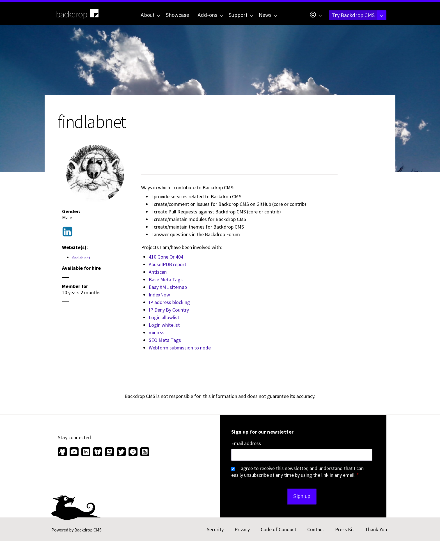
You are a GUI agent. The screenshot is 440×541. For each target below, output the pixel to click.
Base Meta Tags (166, 279)
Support (241, 15)
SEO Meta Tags (165, 340)
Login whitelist (164, 325)
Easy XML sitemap (168, 287)
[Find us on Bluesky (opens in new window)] (98, 452)
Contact (315, 529)
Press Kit (344, 529)
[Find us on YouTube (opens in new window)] (74, 452)
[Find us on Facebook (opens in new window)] (133, 452)
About (150, 15)
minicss (156, 332)
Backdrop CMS (88, 530)
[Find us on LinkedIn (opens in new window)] (86, 452)
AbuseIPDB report (167, 264)
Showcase (177, 15)
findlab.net (81, 257)
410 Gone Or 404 (166, 257)
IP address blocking (169, 302)
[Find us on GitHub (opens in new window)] (63, 452)
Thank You (376, 529)
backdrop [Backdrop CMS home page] (78, 14)
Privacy (242, 529)
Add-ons (210, 15)
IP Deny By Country (169, 310)
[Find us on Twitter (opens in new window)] (121, 452)
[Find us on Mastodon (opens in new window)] (109, 452)
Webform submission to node (180, 347)
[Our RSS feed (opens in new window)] (144, 452)
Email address (246, 443)
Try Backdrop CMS (357, 15)
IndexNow (159, 294)
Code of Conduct (278, 529)
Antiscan (158, 272)
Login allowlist (164, 317)
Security (215, 529)
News (268, 15)
